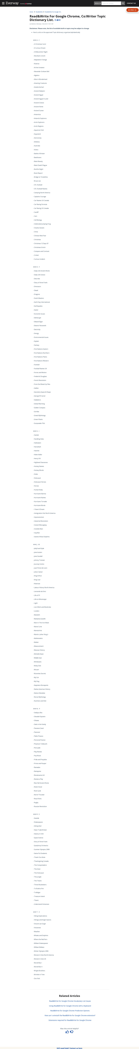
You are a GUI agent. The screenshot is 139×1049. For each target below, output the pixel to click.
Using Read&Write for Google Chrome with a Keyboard (70, 1006)
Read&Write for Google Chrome (54, 12)
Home (31, 12)
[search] (111, 3)
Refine (98, 3)
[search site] (123, 3)
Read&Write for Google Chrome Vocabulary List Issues (70, 1001)
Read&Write (39, 12)
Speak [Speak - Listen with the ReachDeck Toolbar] (132, 10)
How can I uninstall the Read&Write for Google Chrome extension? (70, 1015)
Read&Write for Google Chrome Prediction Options (70, 1011)
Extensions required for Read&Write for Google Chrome (70, 1020)
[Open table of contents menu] (3, 3)
